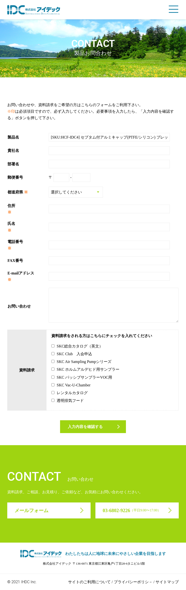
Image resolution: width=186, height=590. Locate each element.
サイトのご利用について (89, 582)
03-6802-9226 (132, 510)
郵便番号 (15, 177)
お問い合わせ (19, 306)
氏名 (11, 223)
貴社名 (13, 150)
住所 (11, 206)
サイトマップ (167, 582)
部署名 (13, 164)
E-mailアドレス (21, 273)
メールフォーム (31, 510)
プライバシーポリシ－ (133, 582)
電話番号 (15, 242)
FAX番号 (15, 260)
